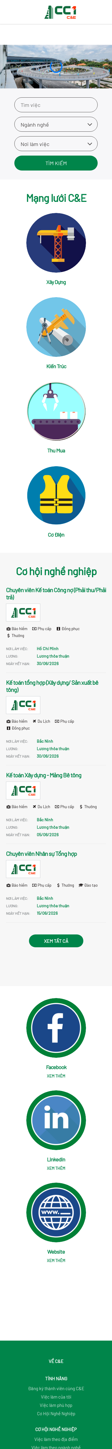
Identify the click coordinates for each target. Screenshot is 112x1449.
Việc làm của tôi (56, 1396)
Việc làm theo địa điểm (56, 1439)
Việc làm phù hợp (56, 1405)
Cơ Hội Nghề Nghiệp (56, 1413)
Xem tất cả (56, 941)
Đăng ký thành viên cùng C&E (56, 1388)
